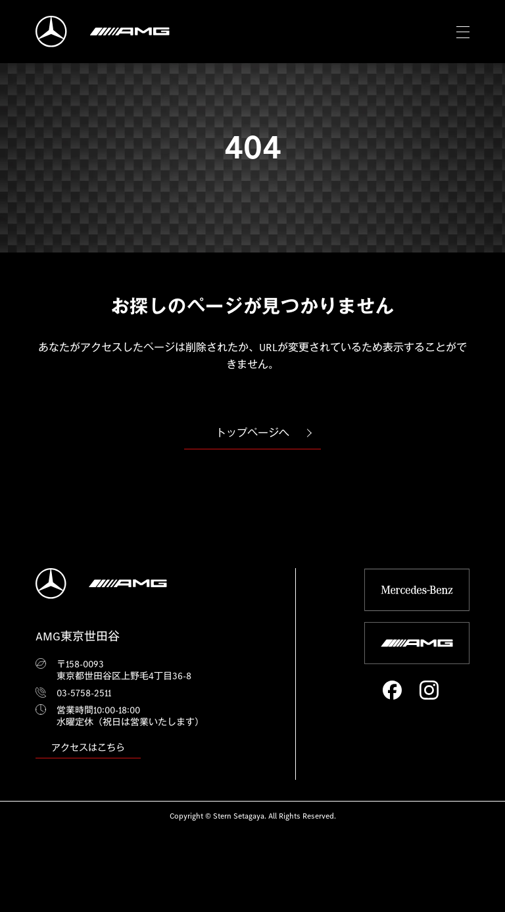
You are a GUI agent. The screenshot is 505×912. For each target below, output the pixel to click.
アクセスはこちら (88, 748)
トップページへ (252, 432)
